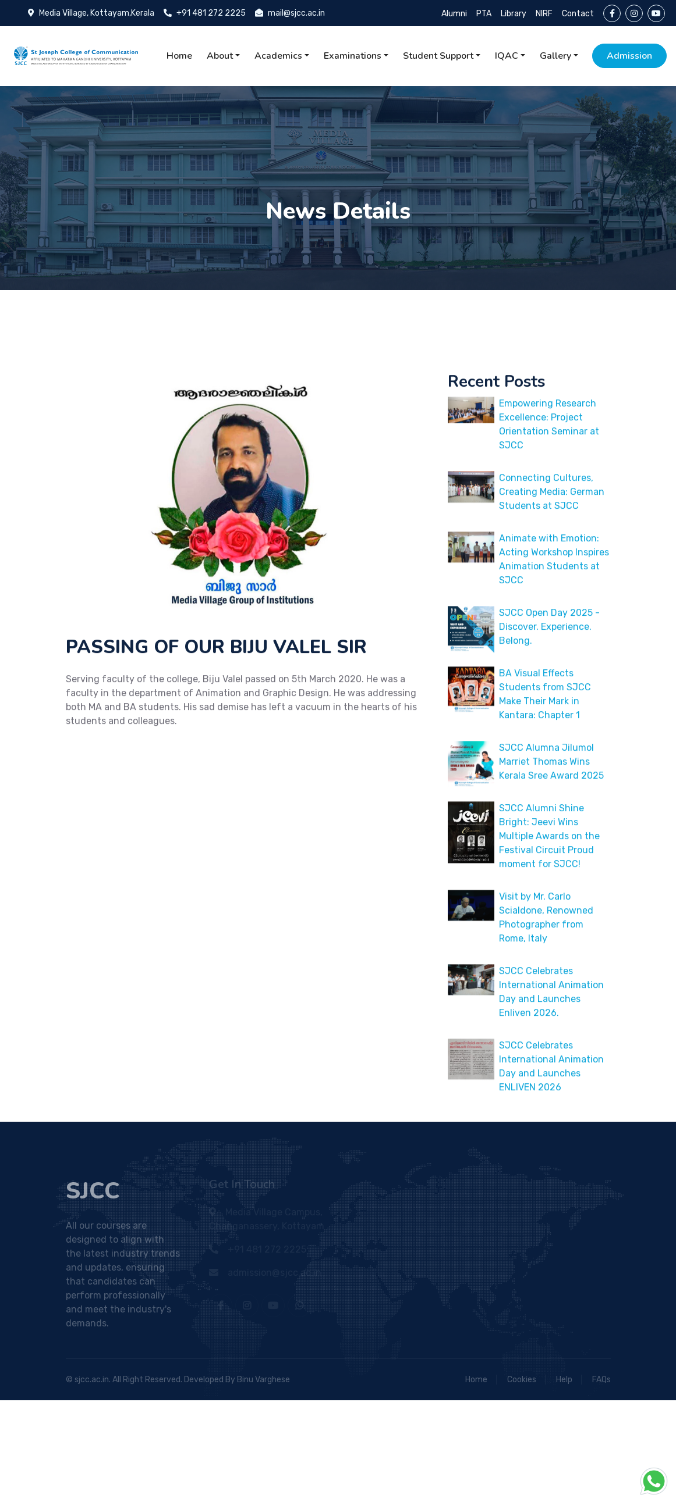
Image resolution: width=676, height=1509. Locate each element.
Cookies (521, 1380)
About (220, 55)
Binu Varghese (263, 1380)
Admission (629, 55)
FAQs (601, 1380)
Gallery (555, 55)
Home (179, 55)
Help (564, 1380)
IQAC (506, 55)
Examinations (352, 55)
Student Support (438, 55)
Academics (278, 55)
